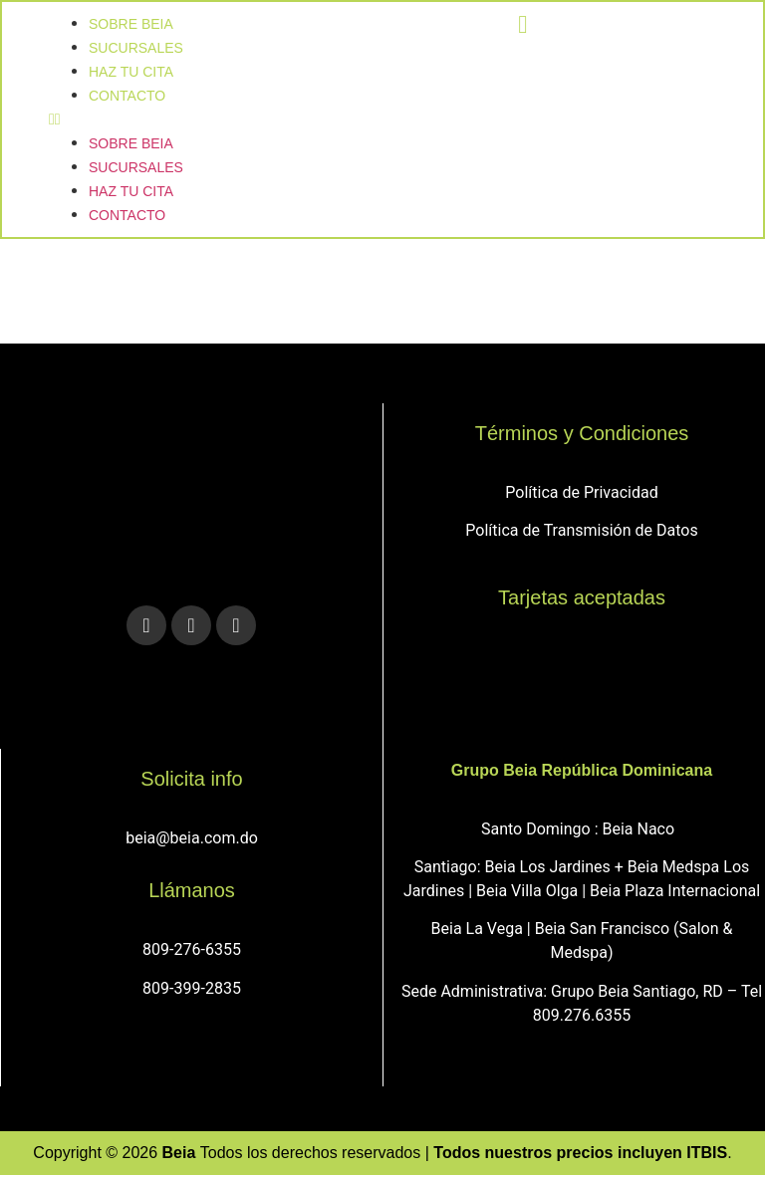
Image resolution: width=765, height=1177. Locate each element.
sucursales (137, 168)
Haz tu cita (132, 192)
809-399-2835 (191, 990)
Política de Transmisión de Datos (581, 532)
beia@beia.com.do (192, 839)
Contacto (128, 97)
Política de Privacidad (581, 494)
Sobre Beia (132, 144)
